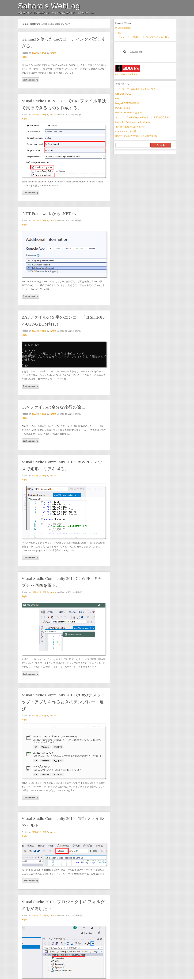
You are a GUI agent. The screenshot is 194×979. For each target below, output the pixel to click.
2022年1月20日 (39, 715)
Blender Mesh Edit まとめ (128, 112)
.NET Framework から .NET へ (49, 213)
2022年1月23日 (39, 592)
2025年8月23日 (39, 414)
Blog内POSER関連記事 (127, 103)
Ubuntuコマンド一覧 (125, 131)
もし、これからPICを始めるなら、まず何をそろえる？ (143, 117)
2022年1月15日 (39, 832)
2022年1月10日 (39, 915)
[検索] (144, 52)
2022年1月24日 (39, 475)
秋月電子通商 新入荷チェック (130, 126)
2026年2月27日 (39, 53)
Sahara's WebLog (49, 5)
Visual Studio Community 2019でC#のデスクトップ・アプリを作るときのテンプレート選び (64, 702)
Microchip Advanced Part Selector (132, 122)
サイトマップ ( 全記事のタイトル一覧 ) (135, 89)
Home (25, 24)
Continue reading (30, 80)
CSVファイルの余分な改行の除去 (53, 407)
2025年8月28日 (39, 114)
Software (35, 24)
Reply (24, 57)
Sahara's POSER (124, 94)
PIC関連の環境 (123, 28)
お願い (118, 32)
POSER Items (122, 108)
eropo (118, 98)
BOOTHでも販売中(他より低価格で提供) (136, 136)
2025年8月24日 (39, 331)
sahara (53, 53)
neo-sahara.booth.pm (126, 74)
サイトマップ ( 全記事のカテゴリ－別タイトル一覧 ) (142, 37)
